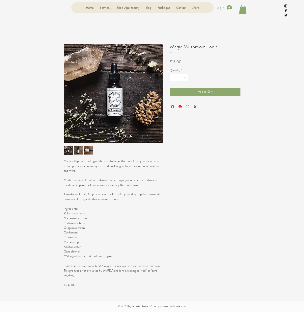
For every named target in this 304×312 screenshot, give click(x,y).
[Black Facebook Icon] (286, 11)
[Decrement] (173, 77)
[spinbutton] (179, 77)
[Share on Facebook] (172, 106)
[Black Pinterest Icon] (286, 15)
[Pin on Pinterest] (180, 106)
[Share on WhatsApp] (187, 106)
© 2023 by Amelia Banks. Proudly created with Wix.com (152, 306)
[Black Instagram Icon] (286, 6)
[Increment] (185, 77)
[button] (243, 9)
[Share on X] (195, 106)
